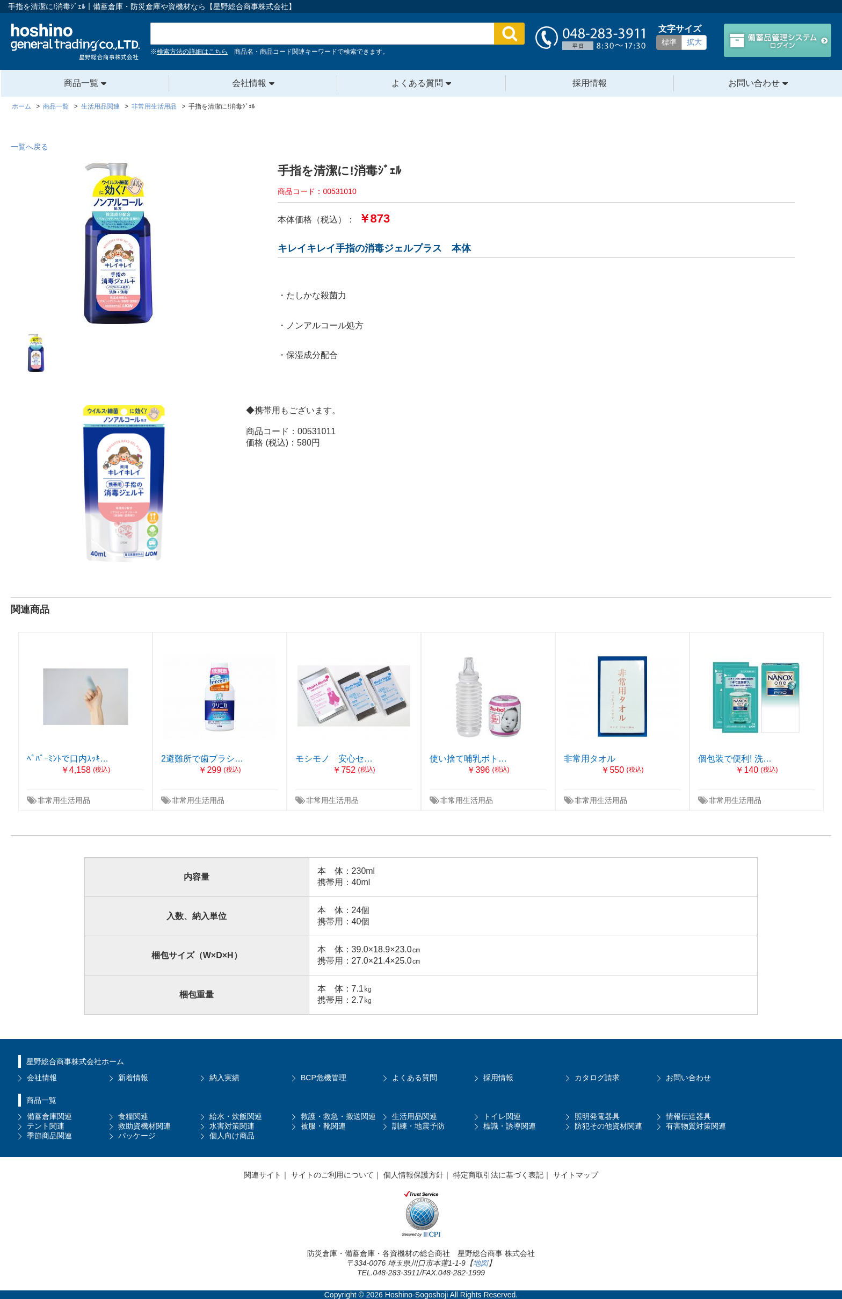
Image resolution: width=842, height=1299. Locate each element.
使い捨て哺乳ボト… (468, 758)
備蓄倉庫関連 (49, 1116)
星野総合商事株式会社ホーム (75, 1061)
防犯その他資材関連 (608, 1126)
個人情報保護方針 (413, 1175)
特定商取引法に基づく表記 (498, 1175)
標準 (669, 42)
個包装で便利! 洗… (735, 758)
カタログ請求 (597, 1077)
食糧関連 (133, 1116)
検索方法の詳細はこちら (192, 51)
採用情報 (589, 83)
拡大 (694, 42)
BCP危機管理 (323, 1077)
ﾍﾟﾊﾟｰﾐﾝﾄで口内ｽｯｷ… (67, 758)
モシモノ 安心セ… (334, 758)
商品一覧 (81, 83)
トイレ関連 (502, 1116)
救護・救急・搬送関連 (338, 1116)
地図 (480, 1263)
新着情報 (133, 1077)
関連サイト (262, 1175)
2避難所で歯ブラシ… (202, 758)
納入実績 (224, 1077)
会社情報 (249, 83)
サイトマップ (575, 1175)
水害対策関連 (232, 1126)
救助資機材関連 (144, 1126)
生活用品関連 (414, 1116)
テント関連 (45, 1126)
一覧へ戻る (29, 146)
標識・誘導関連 (509, 1126)
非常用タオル (589, 758)
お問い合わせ (754, 83)
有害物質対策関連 (696, 1126)
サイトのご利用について (332, 1175)
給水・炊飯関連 (235, 1116)
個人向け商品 (232, 1135)
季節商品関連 (49, 1135)
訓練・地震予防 (418, 1126)
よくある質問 (417, 83)
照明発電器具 (597, 1116)
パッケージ (137, 1135)
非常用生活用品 (64, 800)
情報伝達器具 (688, 1116)
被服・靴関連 (323, 1126)
